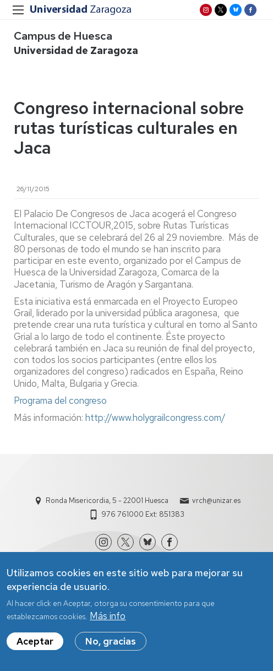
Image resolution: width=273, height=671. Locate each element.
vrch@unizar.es (216, 500)
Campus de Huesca (63, 36)
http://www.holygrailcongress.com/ (155, 418)
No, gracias (110, 647)
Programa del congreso (60, 400)
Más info (107, 622)
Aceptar (35, 647)
